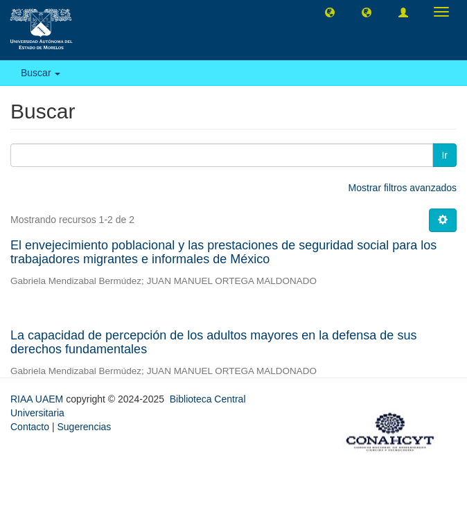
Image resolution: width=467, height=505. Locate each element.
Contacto (29, 426)
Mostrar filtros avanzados (403, 187)
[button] (329, 12)
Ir (444, 155)
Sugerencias (84, 426)
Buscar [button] (40, 72)
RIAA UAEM (38, 399)
